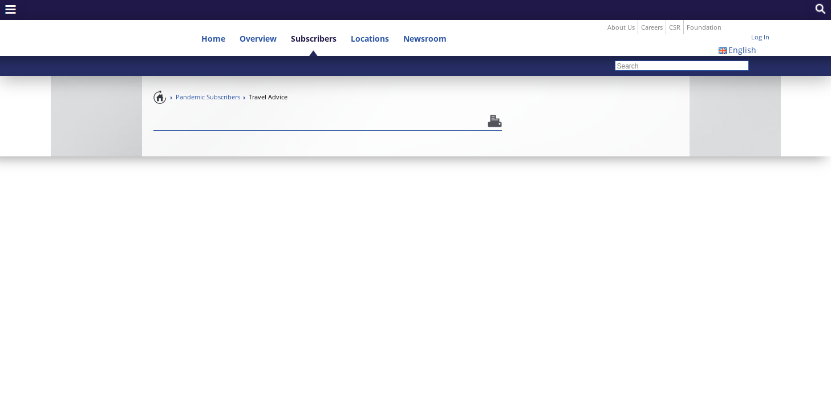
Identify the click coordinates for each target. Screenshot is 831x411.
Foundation (704, 7)
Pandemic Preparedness (160, 77)
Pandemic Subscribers (208, 76)
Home (213, 18)
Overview (258, 18)
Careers (652, 7)
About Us (621, 7)
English (742, 30)
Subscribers (314, 18)
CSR (674, 7)
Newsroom (425, 18)
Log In (760, 17)
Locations (370, 18)
